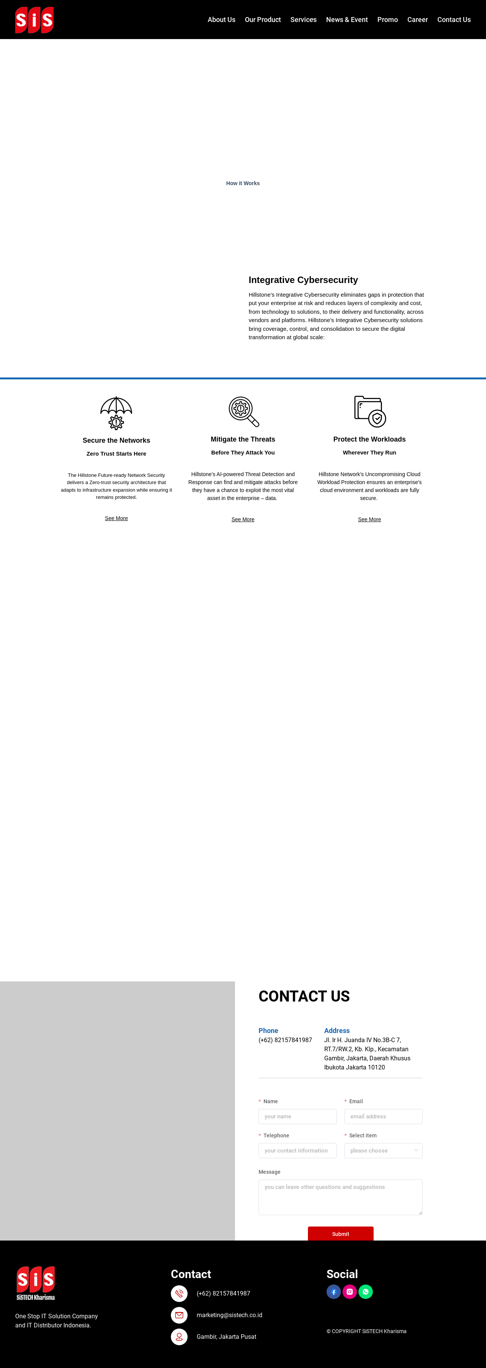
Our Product (263, 20)
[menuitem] (216, 20)
